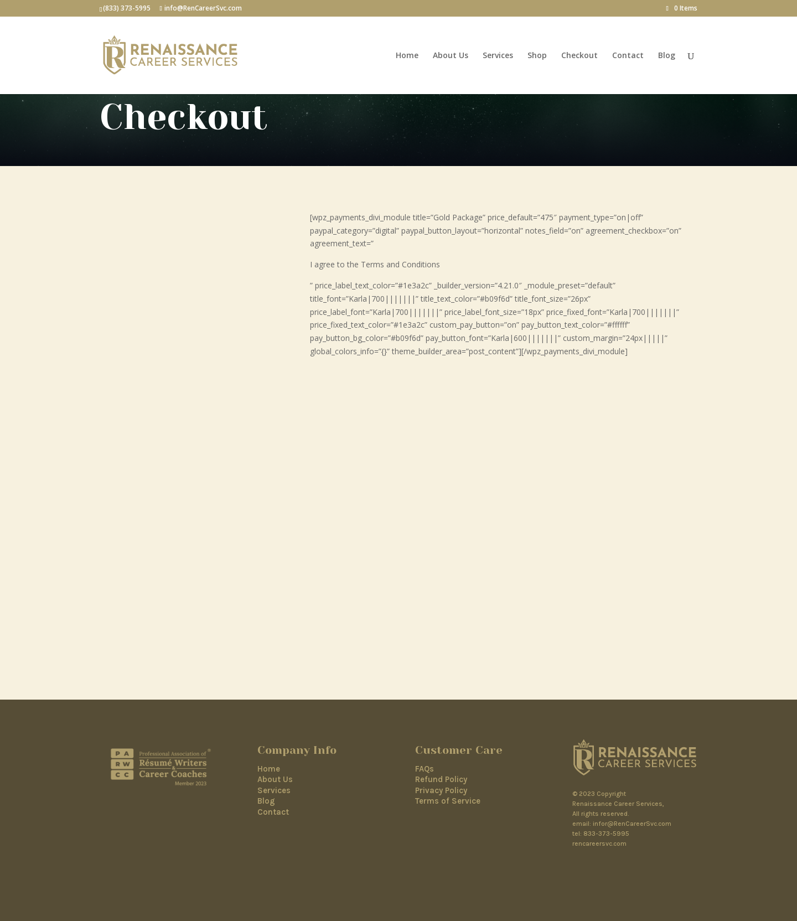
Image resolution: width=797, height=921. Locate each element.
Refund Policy (441, 779)
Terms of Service (447, 801)
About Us (450, 55)
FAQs (424, 769)
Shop (537, 55)
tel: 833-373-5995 (600, 833)
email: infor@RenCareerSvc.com (621, 823)
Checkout (579, 55)
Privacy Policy (441, 790)
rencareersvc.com (599, 843)
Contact (628, 55)
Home (407, 55)
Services (498, 55)
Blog (666, 55)
